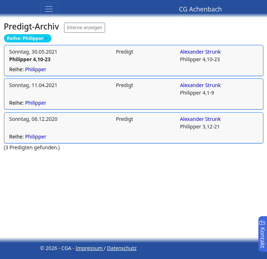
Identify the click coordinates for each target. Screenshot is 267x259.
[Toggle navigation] (49, 9)
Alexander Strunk (200, 51)
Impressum (90, 248)
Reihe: (27, 69)
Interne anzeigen (84, 27)
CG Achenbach (200, 9)
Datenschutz (122, 248)
